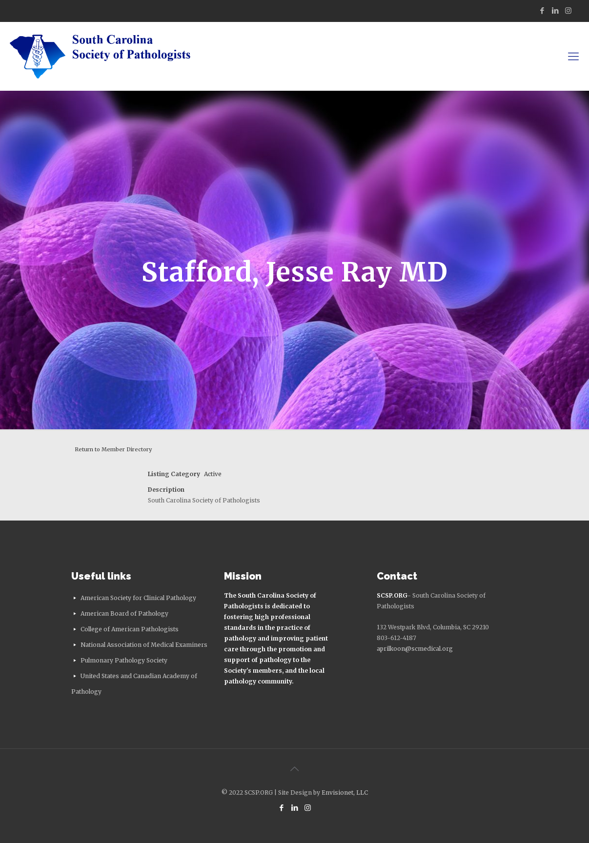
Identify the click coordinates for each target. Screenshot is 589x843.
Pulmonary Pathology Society (124, 660)
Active (213, 474)
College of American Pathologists (130, 629)
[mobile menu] (573, 56)
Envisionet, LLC (345, 792)
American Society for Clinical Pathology (138, 598)
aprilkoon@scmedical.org (415, 648)
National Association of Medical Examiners (144, 644)
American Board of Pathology (124, 613)
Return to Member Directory (113, 449)
